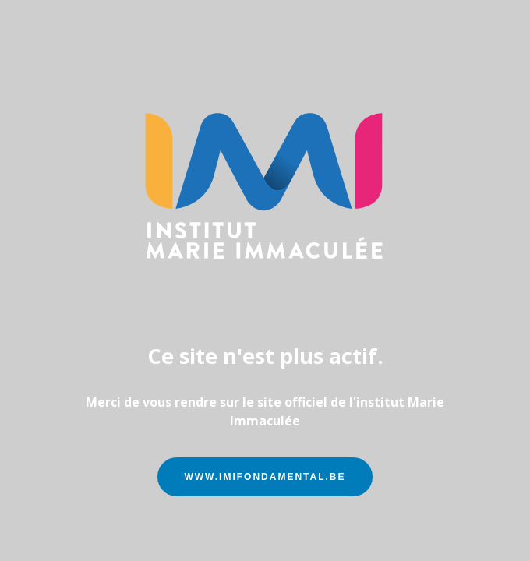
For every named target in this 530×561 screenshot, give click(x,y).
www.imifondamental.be (264, 476)
